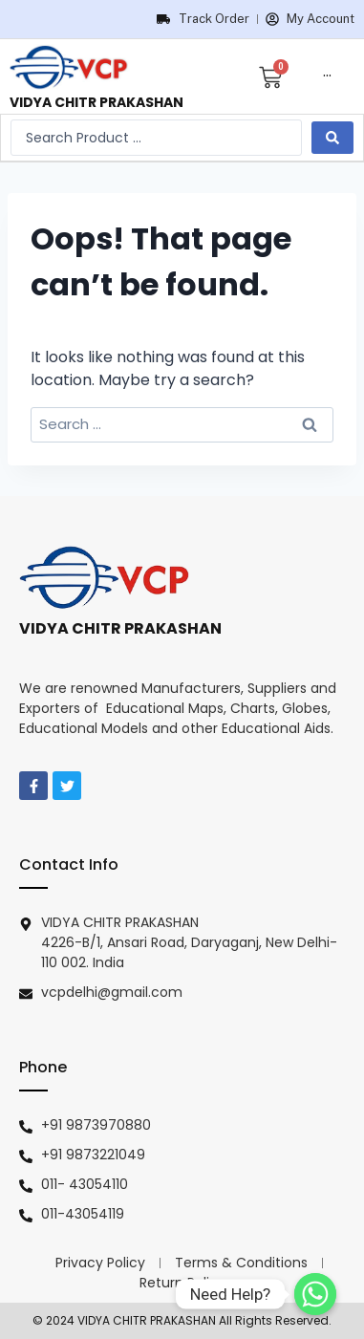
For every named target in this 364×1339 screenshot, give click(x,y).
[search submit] (332, 137)
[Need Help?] (315, 1294)
